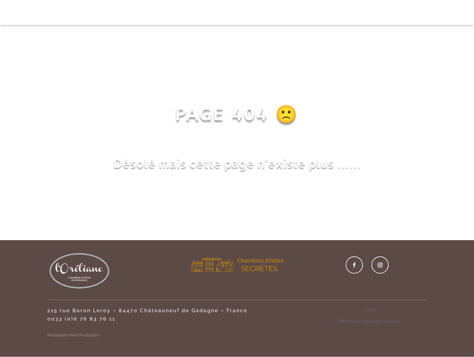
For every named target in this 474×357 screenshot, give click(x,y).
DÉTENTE (272, 13)
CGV (370, 310)
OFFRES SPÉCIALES (316, 13)
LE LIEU (155, 13)
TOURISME (361, 13)
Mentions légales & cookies (370, 321)
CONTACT (394, 13)
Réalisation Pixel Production (73, 335)
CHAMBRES (186, 13)
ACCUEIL (126, 13)
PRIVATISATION (234, 13)
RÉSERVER (431, 12)
